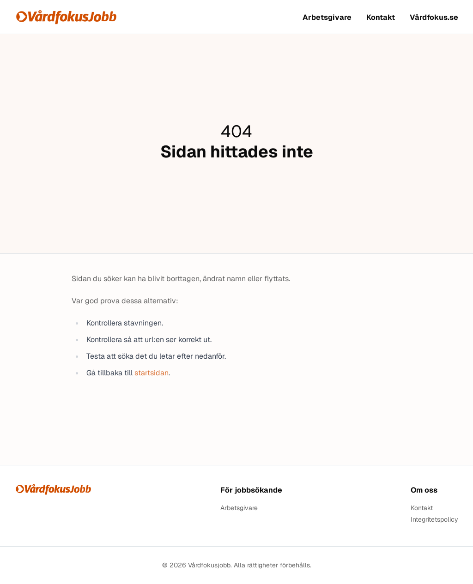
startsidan (151, 373)
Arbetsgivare (327, 17)
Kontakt (380, 17)
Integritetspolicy (434, 520)
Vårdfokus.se (434, 17)
